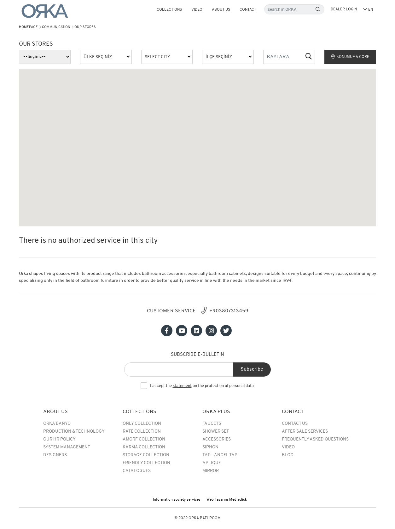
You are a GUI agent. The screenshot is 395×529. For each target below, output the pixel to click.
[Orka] (45, 11)
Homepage (28, 27)
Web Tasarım (217, 500)
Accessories (216, 439)
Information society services (176, 500)
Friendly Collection (146, 463)
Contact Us (295, 423)
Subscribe (252, 369)
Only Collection (142, 423)
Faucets (211, 423)
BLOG (287, 455)
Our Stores (85, 27)
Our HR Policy (59, 439)
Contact (248, 10)
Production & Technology (74, 431)
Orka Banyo (57, 423)
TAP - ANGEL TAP (219, 455)
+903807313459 (228, 311)
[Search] (318, 10)
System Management (66, 447)
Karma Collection (144, 447)
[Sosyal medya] (166, 330)
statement (182, 386)
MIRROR (210, 471)
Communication (56, 27)
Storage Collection (146, 455)
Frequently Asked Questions (315, 439)
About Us (221, 10)
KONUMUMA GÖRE (350, 56)
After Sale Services (305, 431)
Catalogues (137, 471)
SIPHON (210, 447)
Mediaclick (238, 500)
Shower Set (215, 431)
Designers (55, 455)
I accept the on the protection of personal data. (202, 386)
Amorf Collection (144, 439)
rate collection (142, 431)
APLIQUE (211, 463)
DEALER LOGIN (344, 9)
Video (196, 10)
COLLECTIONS (169, 10)
